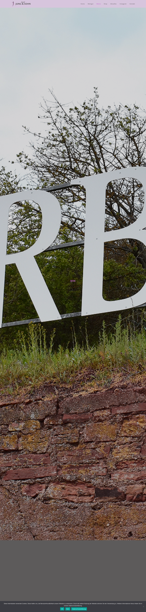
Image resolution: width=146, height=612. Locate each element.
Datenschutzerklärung (79, 609)
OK (62, 609)
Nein (67, 609)
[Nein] (143, 606)
